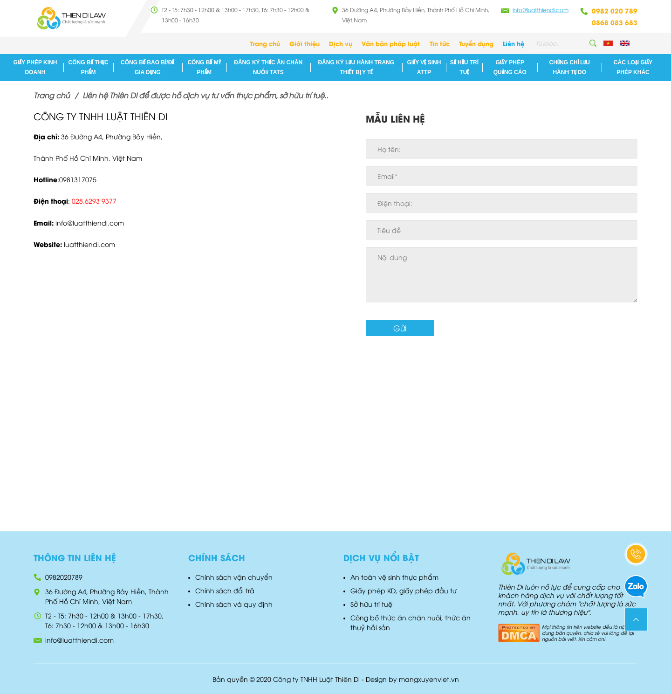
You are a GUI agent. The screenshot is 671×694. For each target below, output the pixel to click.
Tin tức (440, 43)
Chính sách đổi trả (224, 590)
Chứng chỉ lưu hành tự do (569, 67)
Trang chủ (265, 43)
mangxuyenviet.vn (429, 678)
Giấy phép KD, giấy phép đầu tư (403, 590)
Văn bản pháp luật (391, 43)
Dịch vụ (340, 43)
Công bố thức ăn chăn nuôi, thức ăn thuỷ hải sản (410, 622)
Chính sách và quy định (234, 603)
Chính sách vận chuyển (234, 576)
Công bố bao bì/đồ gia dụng (147, 67)
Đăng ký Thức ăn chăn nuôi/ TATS (268, 67)
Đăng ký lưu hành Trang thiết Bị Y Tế (356, 67)
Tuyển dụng (476, 43)
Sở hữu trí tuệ (464, 67)
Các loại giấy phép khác (633, 67)
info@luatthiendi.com (540, 10)
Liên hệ (513, 43)
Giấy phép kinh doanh (35, 67)
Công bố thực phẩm (88, 67)
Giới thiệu (304, 43)
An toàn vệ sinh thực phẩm (394, 576)
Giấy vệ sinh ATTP (424, 67)
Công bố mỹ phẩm (203, 67)
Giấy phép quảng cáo (510, 67)
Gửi (399, 328)
